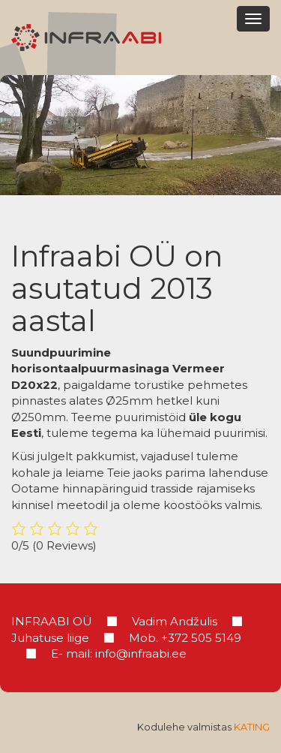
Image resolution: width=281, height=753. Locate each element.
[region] (140, 135)
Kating (252, 727)
